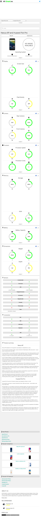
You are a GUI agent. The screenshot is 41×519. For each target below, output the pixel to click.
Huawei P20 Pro (29, 35)
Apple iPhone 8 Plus (5, 439)
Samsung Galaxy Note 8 (6, 441)
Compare (20, 22)
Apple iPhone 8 (5, 437)
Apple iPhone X (5, 434)
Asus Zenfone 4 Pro (5, 436)
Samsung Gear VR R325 (6, 478)
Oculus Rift (4, 485)
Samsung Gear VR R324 (6, 480)
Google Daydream (5, 484)
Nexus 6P (11, 35)
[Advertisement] (20, 10)
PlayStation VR (4, 482)
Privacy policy (4, 497)
